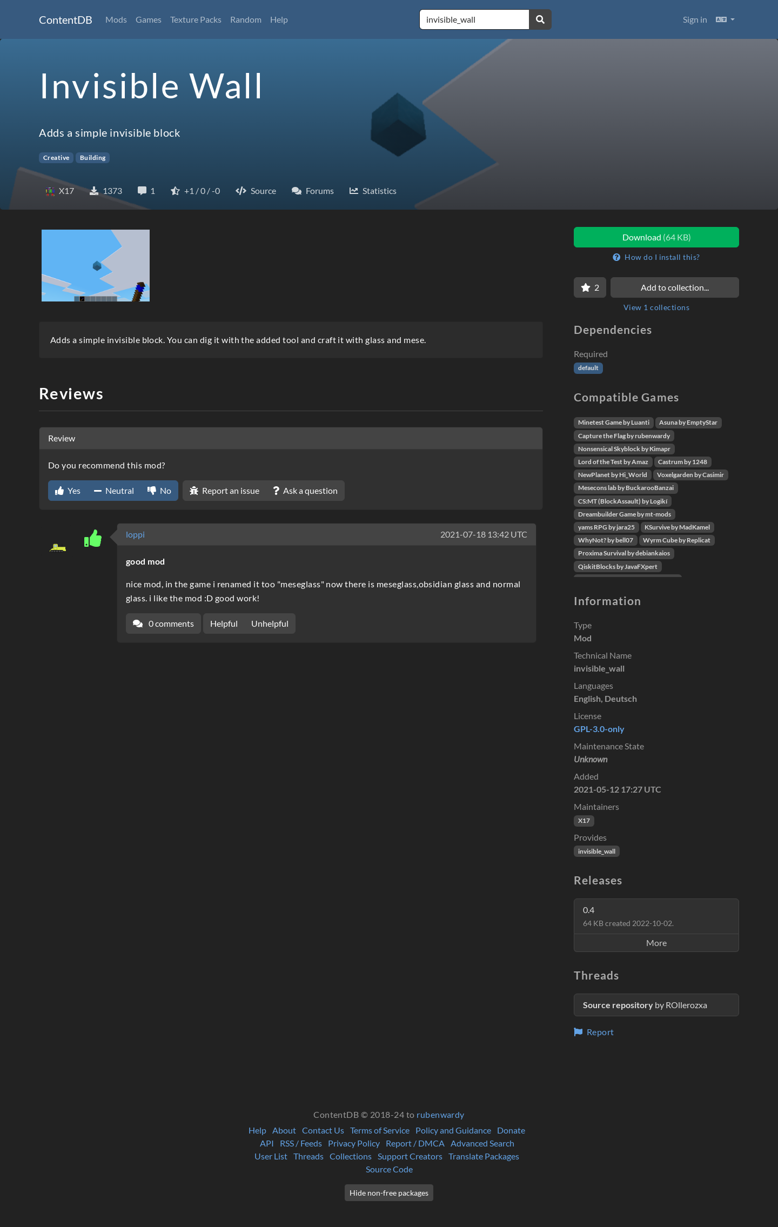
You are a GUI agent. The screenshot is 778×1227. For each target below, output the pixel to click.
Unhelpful (270, 623)
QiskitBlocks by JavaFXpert (618, 566)
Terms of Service (380, 1130)
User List (270, 1156)
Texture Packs (196, 19)
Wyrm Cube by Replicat (676, 540)
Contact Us (323, 1130)
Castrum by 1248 (682, 462)
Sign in (695, 19)
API (267, 1143)
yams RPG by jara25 (606, 527)
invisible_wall (596, 851)
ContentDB (65, 19)
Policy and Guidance (453, 1130)
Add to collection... (675, 287)
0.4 (628, 916)
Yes (68, 490)
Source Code (389, 1169)
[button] (725, 19)
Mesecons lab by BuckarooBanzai (626, 488)
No (159, 490)
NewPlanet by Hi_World (612, 475)
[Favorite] (590, 287)
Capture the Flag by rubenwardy (624, 436)
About (284, 1130)
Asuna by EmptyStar (688, 422)
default (588, 368)
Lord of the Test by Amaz (613, 462)
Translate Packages (483, 1156)
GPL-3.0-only (599, 728)
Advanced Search (482, 1143)
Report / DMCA (415, 1143)
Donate (511, 1130)
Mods (116, 19)
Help (279, 19)
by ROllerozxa (645, 1005)
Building (93, 157)
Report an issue (224, 490)
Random (245, 19)
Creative (56, 157)
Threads (308, 1156)
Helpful (224, 623)
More (656, 942)
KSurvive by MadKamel (677, 527)
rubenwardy (441, 1114)
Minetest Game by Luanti (613, 422)
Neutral (114, 490)
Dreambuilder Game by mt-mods (624, 514)
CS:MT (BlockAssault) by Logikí (622, 501)
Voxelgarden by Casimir (690, 475)
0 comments (163, 623)
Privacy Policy (354, 1143)
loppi (135, 534)
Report (594, 1032)
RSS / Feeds (301, 1143)
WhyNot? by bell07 (605, 540)
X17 (584, 820)
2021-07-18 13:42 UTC (483, 534)
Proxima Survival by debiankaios (624, 553)
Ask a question (305, 490)
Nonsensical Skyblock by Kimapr (624, 449)
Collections (351, 1156)
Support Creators (410, 1156)
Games (149, 19)
